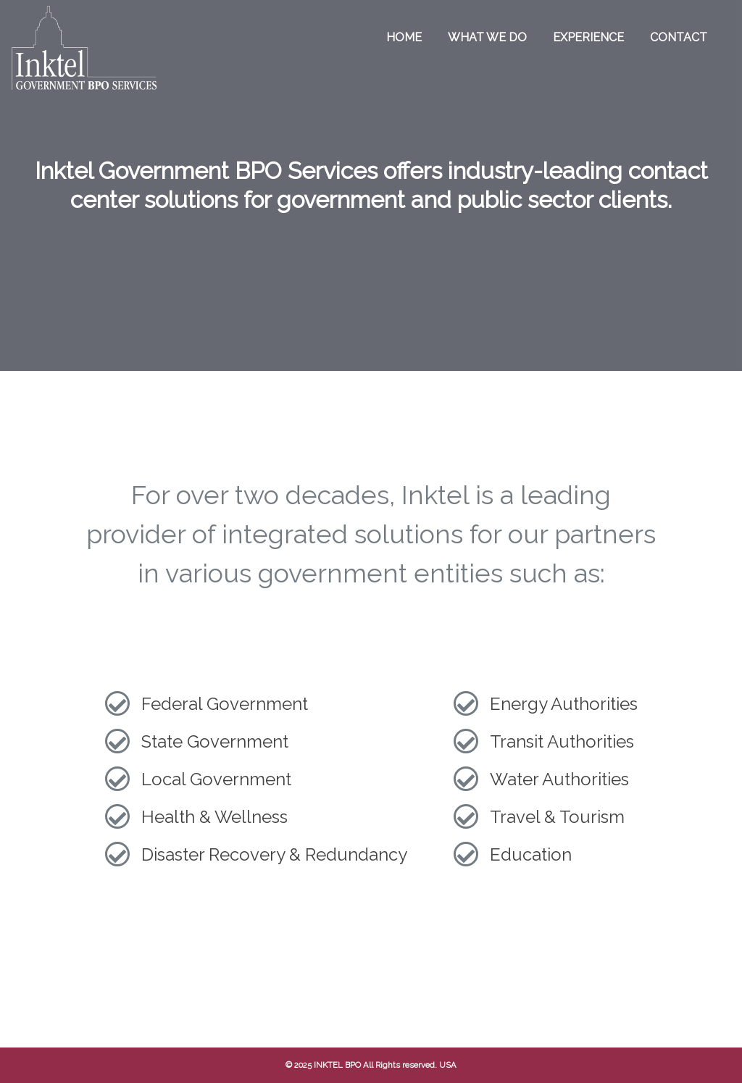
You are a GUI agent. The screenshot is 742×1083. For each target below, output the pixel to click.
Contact (678, 37)
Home (404, 37)
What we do (487, 37)
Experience (588, 37)
